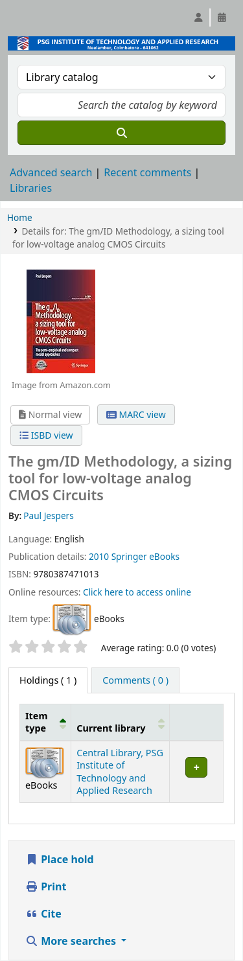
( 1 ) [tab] (47, 680)
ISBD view (46, 435)
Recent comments (147, 172)
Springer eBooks (145, 556)
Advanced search (51, 172)
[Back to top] (204, 921)
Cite (43, 914)
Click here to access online (137, 592)
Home (19, 217)
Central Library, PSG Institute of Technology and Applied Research (119, 771)
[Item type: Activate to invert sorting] (45, 722)
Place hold (59, 859)
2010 (99, 556)
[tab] (135, 680)
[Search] (121, 133)
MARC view (136, 414)
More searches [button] (72, 941)
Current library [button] (110, 728)
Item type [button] (36, 722)
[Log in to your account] (198, 17)
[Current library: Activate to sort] (120, 722)
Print (45, 886)
